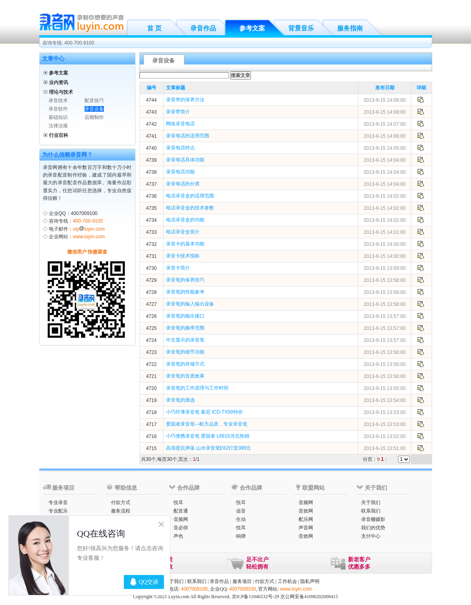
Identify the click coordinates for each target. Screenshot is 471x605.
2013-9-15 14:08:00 (385, 100)
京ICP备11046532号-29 (255, 596)
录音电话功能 (180, 172)
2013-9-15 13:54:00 (385, 400)
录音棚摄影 (373, 519)
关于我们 (370, 502)
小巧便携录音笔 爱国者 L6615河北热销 (207, 436)
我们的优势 (373, 528)
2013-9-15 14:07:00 (385, 124)
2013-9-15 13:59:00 (385, 268)
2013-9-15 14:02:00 (385, 196)
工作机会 (287, 581)
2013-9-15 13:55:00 (385, 388)
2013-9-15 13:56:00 (385, 352)
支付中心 (370, 536)
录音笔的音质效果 (185, 376)
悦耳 (178, 502)
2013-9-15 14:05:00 (385, 148)
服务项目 (242, 581)
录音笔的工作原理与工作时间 (197, 388)
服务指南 (350, 28)
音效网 (306, 511)
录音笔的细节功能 (185, 352)
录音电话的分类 (183, 184)
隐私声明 (309, 581)
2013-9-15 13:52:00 (385, 436)
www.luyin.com (89, 236)
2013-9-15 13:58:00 (385, 280)
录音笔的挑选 (180, 400)
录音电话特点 (180, 148)
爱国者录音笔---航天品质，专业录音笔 (207, 424)
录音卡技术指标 (183, 256)
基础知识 (58, 117)
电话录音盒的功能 (185, 220)
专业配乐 (58, 511)
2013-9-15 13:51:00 (385, 448)
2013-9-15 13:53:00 (385, 412)
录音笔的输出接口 (185, 316)
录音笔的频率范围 (185, 328)
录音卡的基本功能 (185, 244)
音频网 (181, 519)
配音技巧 (94, 100)
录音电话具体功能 (185, 160)
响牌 (241, 536)
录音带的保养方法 (185, 100)
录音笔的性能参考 (185, 292)
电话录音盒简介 (183, 232)
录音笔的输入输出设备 (190, 304)
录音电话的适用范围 (187, 136)
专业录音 (58, 502)
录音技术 (58, 100)
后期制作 (94, 117)
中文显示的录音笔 (185, 340)
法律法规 (58, 126)
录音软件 (58, 109)
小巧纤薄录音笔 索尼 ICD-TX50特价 (204, 412)
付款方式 (120, 502)
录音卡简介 (178, 268)
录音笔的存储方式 (185, 364)
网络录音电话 (180, 124)
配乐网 (306, 519)
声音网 (306, 528)
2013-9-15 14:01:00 (385, 232)
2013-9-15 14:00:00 (385, 244)
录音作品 (203, 28)
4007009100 (194, 589)
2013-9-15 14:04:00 (385, 160)
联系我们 (370, 511)
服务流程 (120, 511)
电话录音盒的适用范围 (190, 196)
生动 (241, 519)
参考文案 (252, 28)
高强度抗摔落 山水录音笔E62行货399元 (208, 448)
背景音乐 (301, 28)
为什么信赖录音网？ (67, 154)
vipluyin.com (89, 229)
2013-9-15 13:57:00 (385, 316)
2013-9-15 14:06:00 (385, 136)
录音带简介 (178, 112)
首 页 (154, 28)
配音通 (181, 511)
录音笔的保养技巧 (185, 280)
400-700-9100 (88, 221)
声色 (178, 536)
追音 (241, 511)
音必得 (181, 528)
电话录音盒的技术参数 (190, 208)
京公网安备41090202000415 (309, 596)
